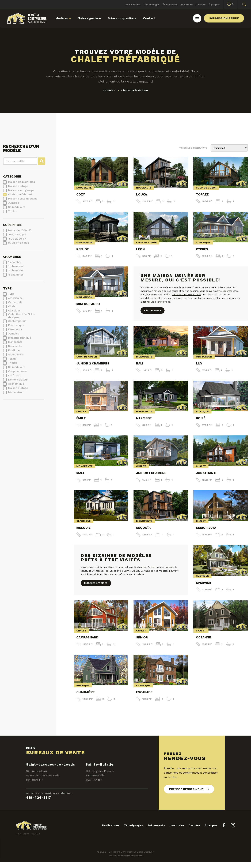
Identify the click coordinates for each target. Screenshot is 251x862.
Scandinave (15, 354)
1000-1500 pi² (17, 234)
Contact (149, 18)
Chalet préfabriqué (20, 194)
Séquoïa (143, 527)
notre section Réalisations (186, 294)
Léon (140, 249)
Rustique (14, 350)
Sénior (142, 637)
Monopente (15, 342)
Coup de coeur (17, 371)
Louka (141, 194)
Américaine (15, 298)
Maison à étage (18, 186)
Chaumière (85, 692)
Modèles (63, 18)
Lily (199, 363)
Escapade (144, 692)
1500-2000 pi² (17, 238)
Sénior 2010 (206, 527)
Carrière (201, 4)
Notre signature (89, 18)
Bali (139, 363)
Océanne (203, 637)
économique (16, 383)
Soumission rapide (224, 18)
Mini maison (15, 392)
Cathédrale (15, 302)
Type (7, 288)
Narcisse (144, 418)
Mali (80, 473)
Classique (14, 310)
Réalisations (133, 4)
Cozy (80, 194)
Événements (170, 4)
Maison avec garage (21, 190)
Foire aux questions (122, 18)
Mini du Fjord (88, 304)
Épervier (203, 582)
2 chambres (15, 266)
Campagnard (87, 637)
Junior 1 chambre (151, 473)
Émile (81, 418)
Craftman (14, 375)
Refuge (82, 249)
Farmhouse (15, 329)
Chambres (12, 256)
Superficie (12, 225)
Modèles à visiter (96, 583)
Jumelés (13, 202)
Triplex (12, 211)
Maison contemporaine (22, 198)
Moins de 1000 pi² (19, 230)
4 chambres (16, 274)
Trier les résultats (193, 148)
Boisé (200, 418)
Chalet (12, 306)
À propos (214, 4)
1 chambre (14, 262)
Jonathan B (206, 473)
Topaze (202, 194)
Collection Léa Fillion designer (21, 316)
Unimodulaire (16, 207)
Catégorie (12, 176)
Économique (16, 325)
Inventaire (187, 4)
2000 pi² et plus (18, 242)
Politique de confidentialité (126, 855)
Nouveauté (15, 346)
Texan (12, 358)
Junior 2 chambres (92, 363)
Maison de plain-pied (21, 181)
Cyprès (202, 249)
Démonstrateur (18, 379)
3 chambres (15, 270)
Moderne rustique (19, 337)
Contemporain (17, 321)
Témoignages (151, 4)
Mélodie (83, 527)
